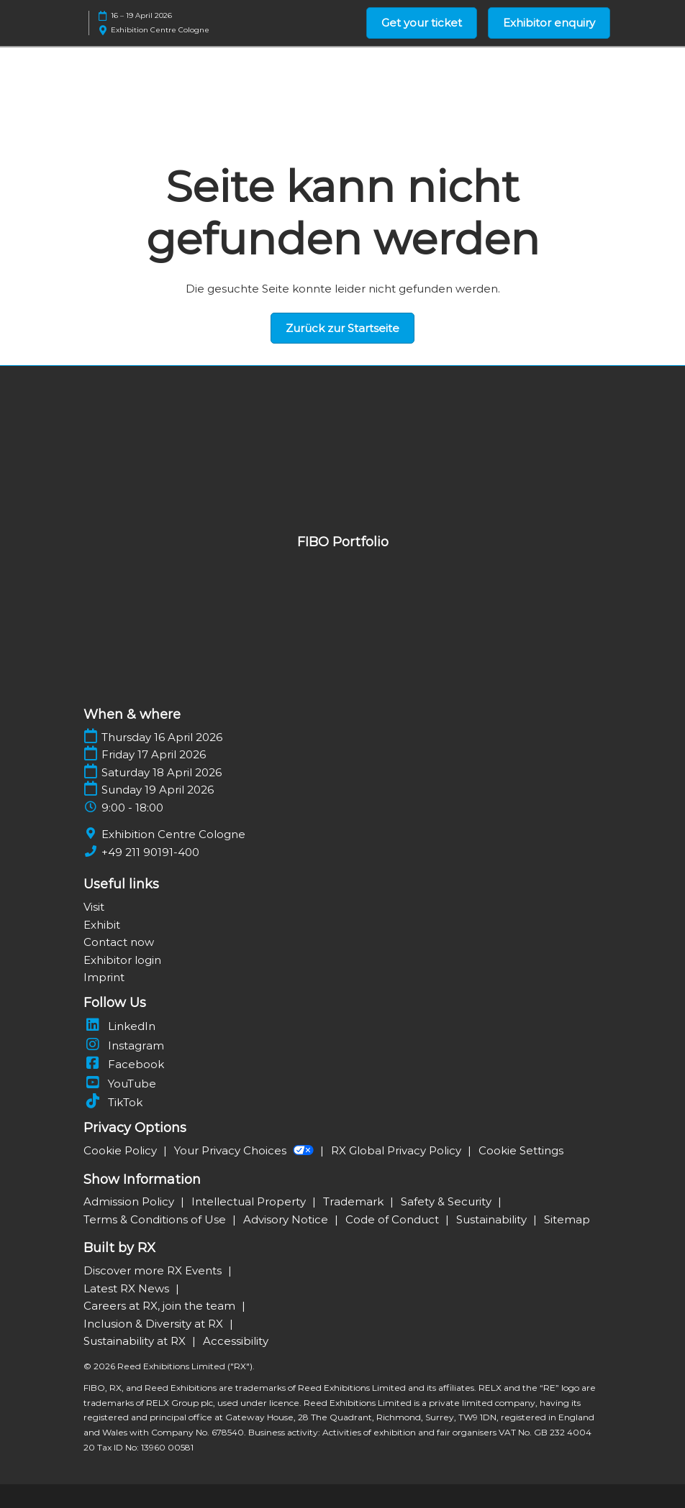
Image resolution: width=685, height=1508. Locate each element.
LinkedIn (119, 1026)
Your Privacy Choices (245, 1150)
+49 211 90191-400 (150, 852)
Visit (93, 907)
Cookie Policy (121, 1150)
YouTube (119, 1083)
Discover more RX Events (153, 1270)
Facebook (123, 1064)
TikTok (112, 1102)
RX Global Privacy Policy (397, 1150)
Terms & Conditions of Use (156, 1219)
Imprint (103, 977)
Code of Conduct (393, 1219)
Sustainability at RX (136, 1341)
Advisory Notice (287, 1219)
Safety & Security (447, 1201)
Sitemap (567, 1219)
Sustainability (493, 1219)
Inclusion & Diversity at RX (154, 1323)
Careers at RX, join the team (160, 1305)
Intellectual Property (250, 1201)
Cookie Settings (520, 1150)
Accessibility (235, 1341)
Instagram (123, 1045)
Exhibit (101, 925)
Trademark (354, 1201)
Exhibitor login (122, 960)
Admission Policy (130, 1201)
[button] (421, 23)
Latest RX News (127, 1288)
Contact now (118, 942)
